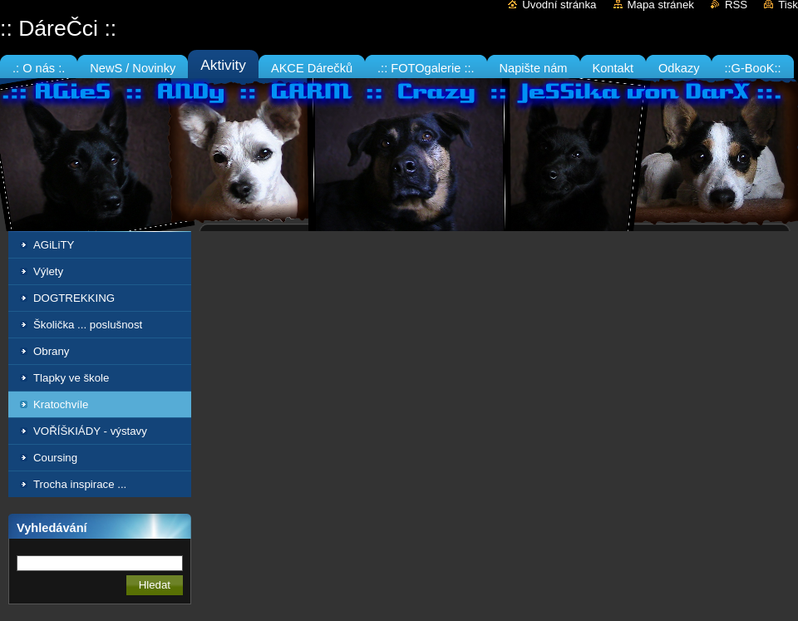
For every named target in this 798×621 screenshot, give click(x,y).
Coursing (55, 457)
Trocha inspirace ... (79, 484)
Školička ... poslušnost (87, 324)
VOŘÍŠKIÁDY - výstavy (90, 431)
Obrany (51, 351)
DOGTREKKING (74, 298)
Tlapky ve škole (71, 378)
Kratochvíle (60, 404)
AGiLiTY (53, 245)
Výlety (48, 271)
